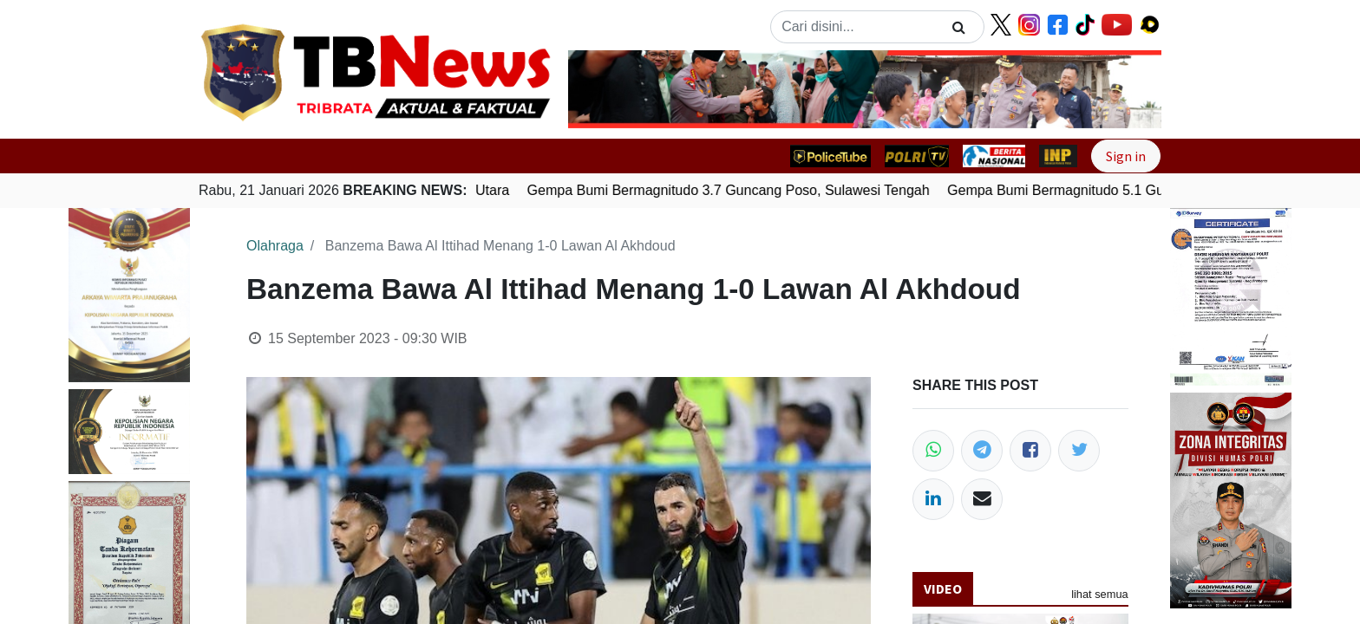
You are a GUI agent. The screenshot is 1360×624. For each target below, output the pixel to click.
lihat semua (1099, 594)
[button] (612, 89)
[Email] (982, 499)
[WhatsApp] (933, 450)
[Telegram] (982, 450)
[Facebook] (1030, 450)
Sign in (1126, 156)
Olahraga (275, 245)
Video (943, 588)
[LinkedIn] (933, 499)
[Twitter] (1079, 450)
